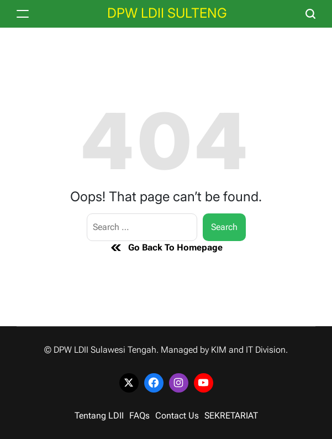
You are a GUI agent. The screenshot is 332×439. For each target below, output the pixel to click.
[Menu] (23, 14)
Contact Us (177, 415)
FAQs (139, 415)
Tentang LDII (99, 415)
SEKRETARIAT (231, 415)
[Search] (310, 14)
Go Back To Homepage (166, 247)
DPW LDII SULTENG (167, 13)
